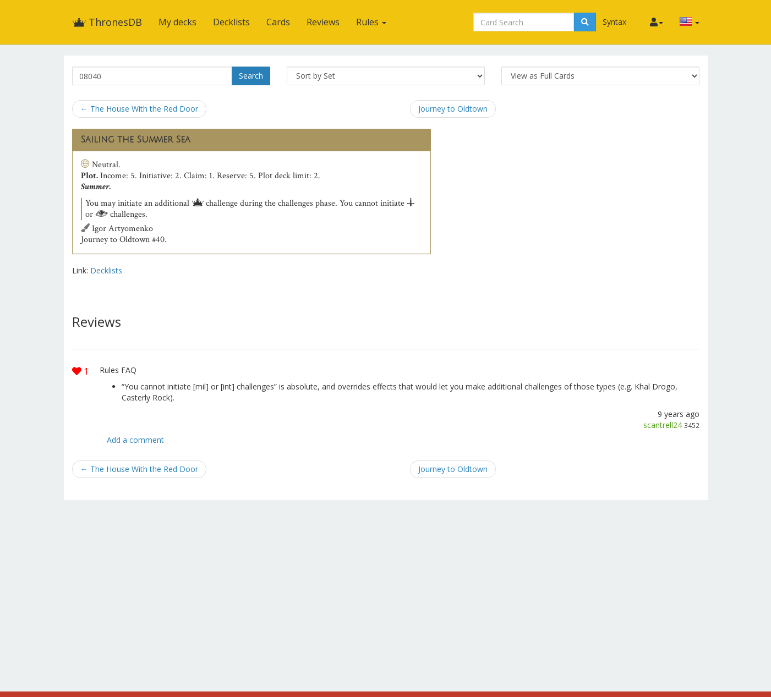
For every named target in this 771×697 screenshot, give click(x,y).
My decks (177, 22)
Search (251, 75)
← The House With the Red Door (139, 108)
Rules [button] (371, 22)
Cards (278, 22)
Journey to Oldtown (453, 108)
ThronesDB (107, 22)
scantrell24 (662, 425)
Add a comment (135, 440)
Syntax (614, 22)
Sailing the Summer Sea (135, 140)
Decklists (231, 22)
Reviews (323, 22)
